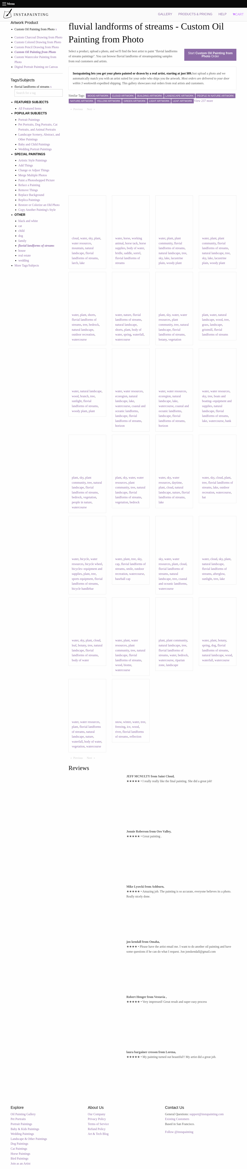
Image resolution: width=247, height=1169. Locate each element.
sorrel (136, 253)
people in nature (82, 502)
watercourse (79, 339)
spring (127, 334)
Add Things (25, 165)
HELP (222, 14)
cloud (75, 238)
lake (82, 263)
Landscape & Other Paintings (29, 1138)
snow (118, 722)
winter (127, 722)
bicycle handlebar (83, 588)
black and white (28, 221)
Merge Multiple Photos (32, 175)
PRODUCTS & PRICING (195, 14)
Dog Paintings (19, 1143)
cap (117, 564)
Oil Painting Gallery (23, 1114)
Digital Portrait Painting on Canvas (36, 66)
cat (20, 226)
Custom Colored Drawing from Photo (37, 42)
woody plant (174, 263)
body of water (135, 248)
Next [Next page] (92, 109)
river (118, 731)
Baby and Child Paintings (34, 144)
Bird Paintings (19, 1158)
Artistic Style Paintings (32, 160)
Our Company (96, 1114)
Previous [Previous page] (79, 109)
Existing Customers (177, 1119)
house (21, 250)
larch (75, 263)
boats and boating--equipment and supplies (217, 401)
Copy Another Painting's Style (37, 209)
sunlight (77, 401)
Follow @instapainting (179, 1132)
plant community (176, 640)
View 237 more (203, 100)
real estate (24, 255)
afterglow (219, 573)
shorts (91, 314)
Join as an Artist (20, 1163)
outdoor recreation (83, 334)
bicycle (84, 559)
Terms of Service (98, 1124)
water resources (81, 243)
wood (219, 319)
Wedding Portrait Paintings (35, 149)
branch (84, 396)
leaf (74, 645)
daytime (177, 482)
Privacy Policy (97, 1119)
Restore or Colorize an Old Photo (39, 205)
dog (20, 235)
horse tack (131, 243)
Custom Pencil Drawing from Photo (36, 47)
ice (128, 726)
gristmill (207, 329)
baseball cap (122, 578)
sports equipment (82, 578)
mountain (77, 248)
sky (90, 238)
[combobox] (38, 93)
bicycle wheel (93, 564)
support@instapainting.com (206, 1114)
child (21, 230)
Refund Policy (97, 1129)
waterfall (138, 334)
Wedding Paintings (22, 1133)
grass (205, 324)
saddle (128, 253)
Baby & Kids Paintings (25, 1129)
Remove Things (28, 190)
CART (238, 14)
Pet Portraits (18, 1119)
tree (184, 253)
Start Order (210, 54)
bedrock (94, 324)
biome (127, 665)
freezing (120, 726)
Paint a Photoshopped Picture (36, 180)
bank (228, 421)
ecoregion (121, 396)
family (22, 240)
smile (129, 568)
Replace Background (31, 195)
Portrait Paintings (29, 119)
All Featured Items (29, 108)
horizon (120, 425)
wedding (23, 260)
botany (163, 339)
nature (127, 314)
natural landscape (169, 253)
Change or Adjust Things (33, 170)
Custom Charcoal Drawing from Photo (38, 37)
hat (204, 497)
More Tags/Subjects (26, 265)
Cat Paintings (19, 1148)
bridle (118, 253)
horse (127, 238)
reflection (135, 736)
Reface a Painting (29, 185)
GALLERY (165, 14)
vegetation (174, 339)
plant (97, 238)
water (83, 238)
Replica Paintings (29, 200)
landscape (216, 324)
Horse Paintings (20, 1153)
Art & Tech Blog (98, 1133)
